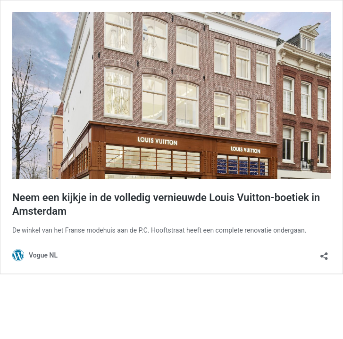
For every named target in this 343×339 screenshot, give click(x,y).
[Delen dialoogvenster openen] (324, 253)
